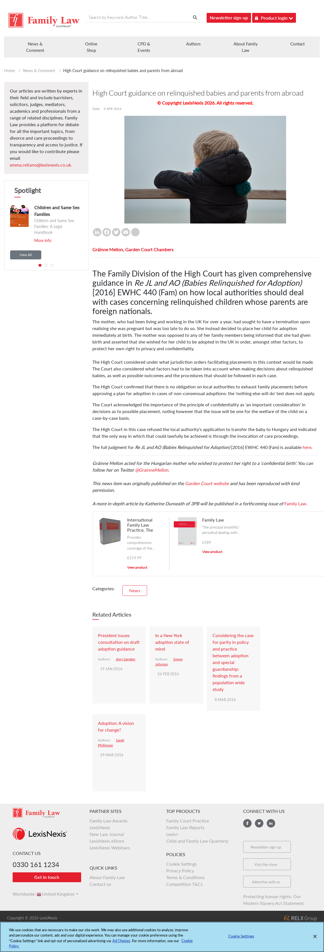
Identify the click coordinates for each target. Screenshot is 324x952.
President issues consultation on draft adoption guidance (119, 642)
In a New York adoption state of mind (172, 642)
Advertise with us (266, 882)
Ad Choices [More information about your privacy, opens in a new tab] (121, 942)
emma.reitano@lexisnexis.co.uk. (41, 164)
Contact (297, 43)
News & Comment (39, 70)
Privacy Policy (180, 870)
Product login (274, 16)
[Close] (315, 938)
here (307, 447)
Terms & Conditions (185, 877)
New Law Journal (107, 834)
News (134, 590)
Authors (193, 43)
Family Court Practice (187, 820)
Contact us (100, 884)
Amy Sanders (125, 659)
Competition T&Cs (184, 884)
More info (42, 240)
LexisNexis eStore (107, 840)
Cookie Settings (181, 863)
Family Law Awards (108, 820)
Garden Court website (207, 483)
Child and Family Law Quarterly (197, 840)
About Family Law (107, 877)
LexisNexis (100, 827)
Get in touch (46, 877)
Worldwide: (22, 893)
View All (26, 255)
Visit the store (265, 864)
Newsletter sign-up (229, 17)
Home (9, 70)
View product (137, 567)
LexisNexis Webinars (110, 847)
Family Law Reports (185, 827)
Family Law (295, 503)
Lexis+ (172, 834)
